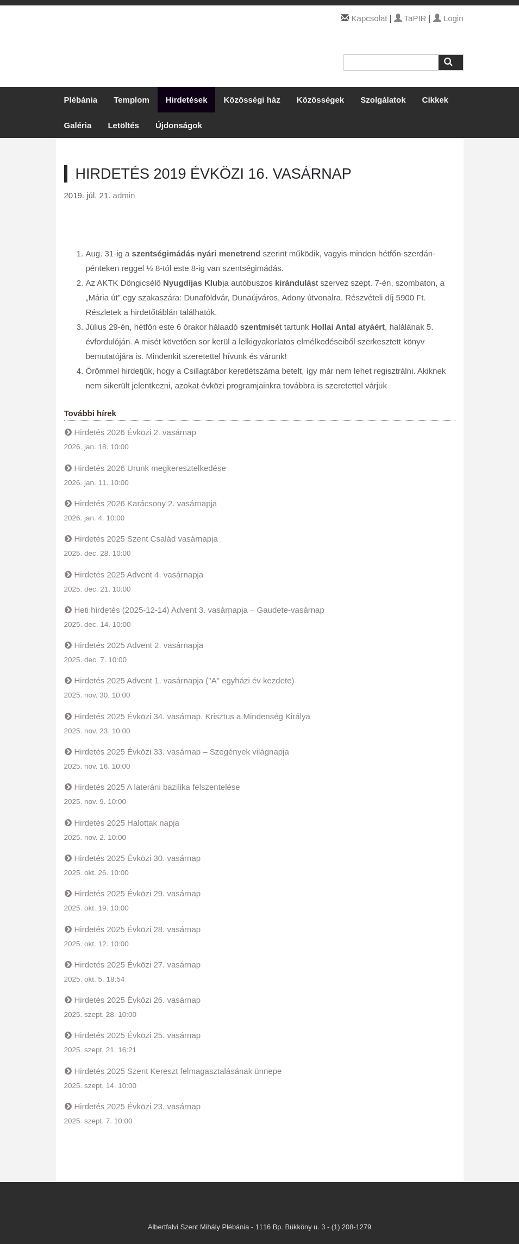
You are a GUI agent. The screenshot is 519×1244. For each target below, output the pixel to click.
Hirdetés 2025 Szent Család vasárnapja (146, 538)
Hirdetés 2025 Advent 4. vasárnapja (139, 574)
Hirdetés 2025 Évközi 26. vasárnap (137, 999)
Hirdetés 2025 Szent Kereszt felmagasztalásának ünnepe (178, 1071)
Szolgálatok (382, 99)
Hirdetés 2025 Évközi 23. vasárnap (137, 1106)
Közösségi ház (251, 99)
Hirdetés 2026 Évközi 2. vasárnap (135, 432)
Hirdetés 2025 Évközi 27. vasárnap (137, 964)
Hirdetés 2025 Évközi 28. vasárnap (137, 929)
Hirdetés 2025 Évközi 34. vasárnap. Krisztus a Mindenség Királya (192, 716)
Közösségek (321, 99)
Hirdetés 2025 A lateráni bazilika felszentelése (157, 786)
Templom (131, 99)
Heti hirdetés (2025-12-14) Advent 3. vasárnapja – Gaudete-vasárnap (199, 609)
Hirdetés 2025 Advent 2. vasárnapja (139, 645)
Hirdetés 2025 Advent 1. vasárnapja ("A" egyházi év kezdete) (184, 680)
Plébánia (81, 99)
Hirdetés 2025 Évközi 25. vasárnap (137, 1035)
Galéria (78, 125)
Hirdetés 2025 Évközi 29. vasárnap (137, 893)
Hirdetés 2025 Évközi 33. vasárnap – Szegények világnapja (181, 751)
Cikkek (435, 99)
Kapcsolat (369, 18)
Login (448, 18)
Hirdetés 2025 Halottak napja (126, 822)
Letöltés (123, 125)
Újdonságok (178, 125)
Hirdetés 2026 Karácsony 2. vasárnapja (145, 503)
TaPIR (410, 18)
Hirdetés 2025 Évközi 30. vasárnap (137, 858)
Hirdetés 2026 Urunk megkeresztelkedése (150, 468)
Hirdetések (187, 99)
